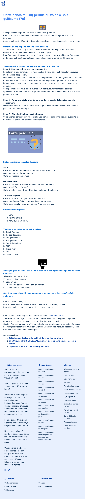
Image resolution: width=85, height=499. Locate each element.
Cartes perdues (10, 486)
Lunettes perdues (71, 393)
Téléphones (9, 490)
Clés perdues (69, 375)
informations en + (58, 315)
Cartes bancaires (11, 483)
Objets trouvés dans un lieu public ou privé (46, 414)
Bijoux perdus (69, 397)
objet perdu (21, 372)
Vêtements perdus (71, 379)
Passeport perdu (70, 422)
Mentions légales (45, 486)
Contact (41, 483)
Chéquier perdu (70, 400)
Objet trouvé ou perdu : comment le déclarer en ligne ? (17, 386)
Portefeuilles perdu (71, 386)
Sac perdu (68, 382)
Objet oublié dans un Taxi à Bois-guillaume (29, 346)
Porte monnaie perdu (72, 390)
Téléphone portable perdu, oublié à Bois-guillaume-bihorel (36, 338)
